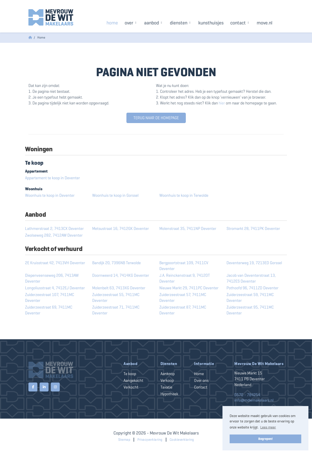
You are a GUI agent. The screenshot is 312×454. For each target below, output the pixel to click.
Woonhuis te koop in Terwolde (183, 195)
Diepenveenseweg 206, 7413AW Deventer (52, 278)
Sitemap (124, 440)
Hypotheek (169, 393)
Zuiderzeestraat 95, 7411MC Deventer (250, 310)
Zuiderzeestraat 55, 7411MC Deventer (115, 297)
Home (112, 23)
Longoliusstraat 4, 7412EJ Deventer (55, 287)
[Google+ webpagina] (55, 387)
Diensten (181, 23)
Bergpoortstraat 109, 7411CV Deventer (183, 265)
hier (222, 103)
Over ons (201, 380)
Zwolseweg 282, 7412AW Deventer (54, 235)
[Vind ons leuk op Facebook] (32, 387)
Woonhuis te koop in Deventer (50, 195)
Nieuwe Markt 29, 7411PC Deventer (188, 287)
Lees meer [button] (268, 427)
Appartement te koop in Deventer (52, 177)
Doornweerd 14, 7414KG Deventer (120, 275)
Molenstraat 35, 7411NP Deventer (187, 228)
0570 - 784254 (247, 394)
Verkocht (131, 387)
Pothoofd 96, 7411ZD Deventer (252, 287)
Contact (240, 23)
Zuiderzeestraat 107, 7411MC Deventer (49, 297)
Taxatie (166, 387)
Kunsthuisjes (211, 23)
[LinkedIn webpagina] (44, 387)
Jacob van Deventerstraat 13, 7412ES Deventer (251, 278)
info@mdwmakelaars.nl (254, 400)
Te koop (130, 373)
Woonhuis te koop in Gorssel (115, 195)
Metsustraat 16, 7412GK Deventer (120, 228)
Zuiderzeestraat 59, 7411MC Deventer (250, 297)
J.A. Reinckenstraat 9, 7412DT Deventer (184, 278)
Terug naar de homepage (156, 117)
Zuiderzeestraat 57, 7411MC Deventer (182, 297)
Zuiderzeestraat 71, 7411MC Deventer (115, 310)
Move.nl (264, 23)
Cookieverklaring (182, 440)
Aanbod (153, 23)
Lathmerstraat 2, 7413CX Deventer (54, 228)
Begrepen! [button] (265, 439)
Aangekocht (133, 380)
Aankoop (167, 373)
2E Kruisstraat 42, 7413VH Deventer (55, 262)
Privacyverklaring (149, 440)
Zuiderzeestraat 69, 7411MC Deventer (48, 310)
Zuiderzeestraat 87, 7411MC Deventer (182, 310)
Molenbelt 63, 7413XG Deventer (118, 287)
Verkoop (167, 380)
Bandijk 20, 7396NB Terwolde (116, 262)
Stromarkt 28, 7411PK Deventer (253, 228)
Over (131, 23)
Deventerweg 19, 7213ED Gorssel (254, 262)
